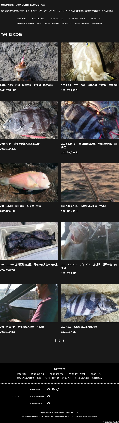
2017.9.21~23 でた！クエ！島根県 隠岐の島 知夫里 (89, 272)
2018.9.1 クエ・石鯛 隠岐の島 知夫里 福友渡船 (89, 90)
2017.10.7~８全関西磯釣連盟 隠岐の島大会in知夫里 (28, 272)
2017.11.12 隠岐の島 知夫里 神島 (22, 212)
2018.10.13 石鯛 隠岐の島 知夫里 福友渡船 (28, 88)
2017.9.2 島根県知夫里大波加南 (80, 333)
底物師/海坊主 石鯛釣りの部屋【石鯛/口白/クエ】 (27, 4)
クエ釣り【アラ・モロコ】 (77, 22)
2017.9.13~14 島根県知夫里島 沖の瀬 (23, 333)
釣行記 (39, 27)
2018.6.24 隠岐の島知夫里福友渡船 (21, 150)
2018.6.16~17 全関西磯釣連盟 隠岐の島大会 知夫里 (89, 152)
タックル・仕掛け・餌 (52, 27)
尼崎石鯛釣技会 (97, 27)
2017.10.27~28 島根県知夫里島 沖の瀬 (85, 212)
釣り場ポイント (67, 27)
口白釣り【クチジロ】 (57, 22)
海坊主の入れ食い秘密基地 (25, 27)
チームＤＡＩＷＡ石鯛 (82, 27)
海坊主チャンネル (96, 22)
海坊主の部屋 (21, 22)
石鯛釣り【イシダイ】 (38, 22)
